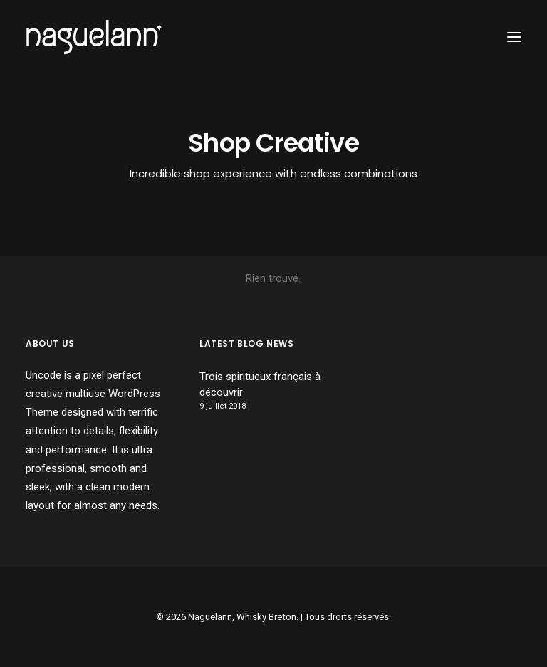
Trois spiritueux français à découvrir (260, 384)
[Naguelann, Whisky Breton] (94, 37)
